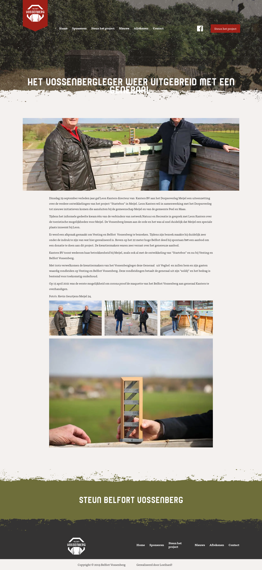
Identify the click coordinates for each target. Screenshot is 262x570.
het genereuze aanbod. (164, 245)
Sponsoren (79, 28)
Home (63, 28)
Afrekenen (141, 28)
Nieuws (124, 28)
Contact (158, 28)
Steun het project (102, 28)
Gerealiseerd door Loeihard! (154, 564)
